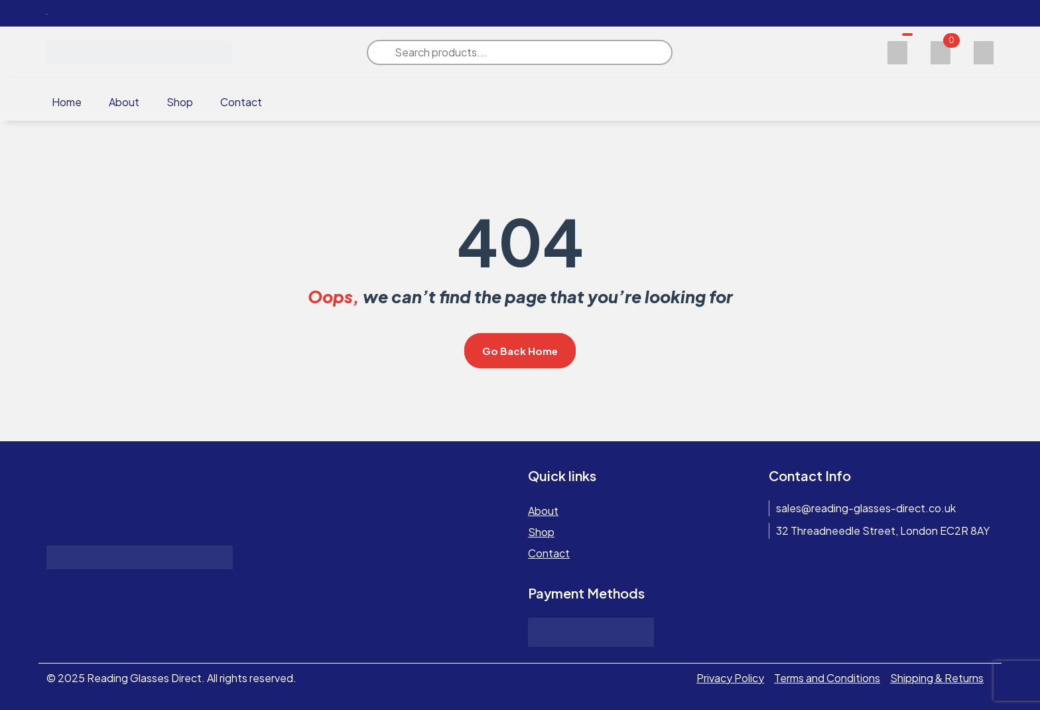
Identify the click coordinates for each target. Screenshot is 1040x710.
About (124, 102)
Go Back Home (520, 350)
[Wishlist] (897, 51)
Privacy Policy (730, 678)
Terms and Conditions (827, 678)
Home (67, 102)
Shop (179, 102)
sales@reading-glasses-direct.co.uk (866, 508)
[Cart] (940, 51)
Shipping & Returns (937, 678)
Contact (241, 102)
